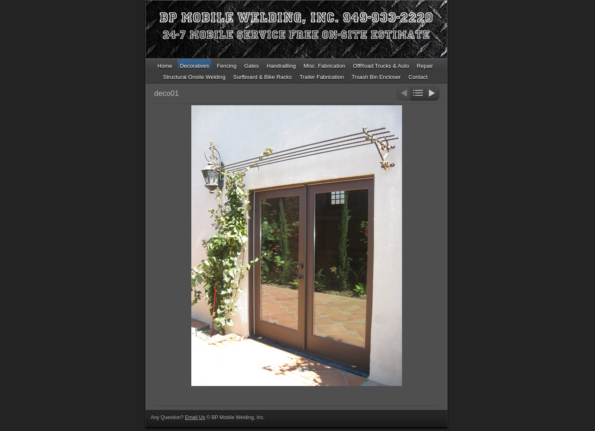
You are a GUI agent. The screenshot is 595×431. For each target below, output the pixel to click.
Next (432, 94)
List (418, 94)
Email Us (195, 417)
